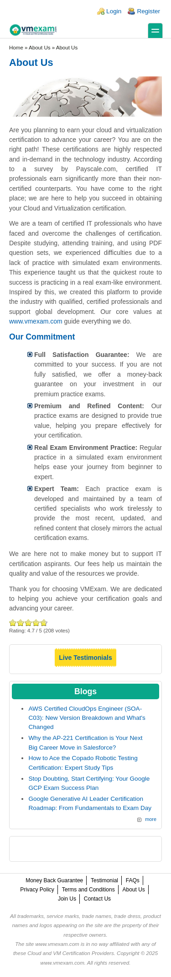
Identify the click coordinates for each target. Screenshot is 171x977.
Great (36, 622)
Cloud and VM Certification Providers (70, 953)
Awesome (43, 622)
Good (28, 622)
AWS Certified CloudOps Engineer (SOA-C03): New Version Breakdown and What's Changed (86, 718)
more (150, 819)
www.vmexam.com (35, 321)
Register (148, 11)
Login (113, 11)
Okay (21, 622)
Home (16, 47)
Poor (13, 622)
